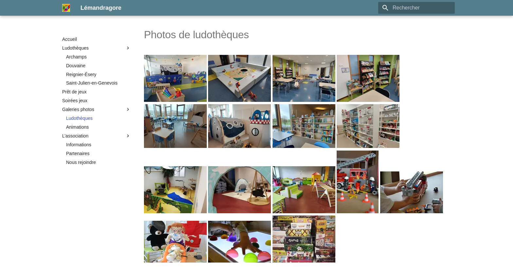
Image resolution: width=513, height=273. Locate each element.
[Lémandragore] (66, 7)
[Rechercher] (416, 8)
